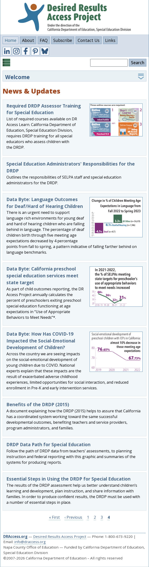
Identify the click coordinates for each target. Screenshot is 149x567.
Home (10, 40)
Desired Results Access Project (59, 536)
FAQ (44, 40)
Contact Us (88, 40)
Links (110, 40)
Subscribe (62, 40)
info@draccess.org (30, 541)
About (28, 40)
